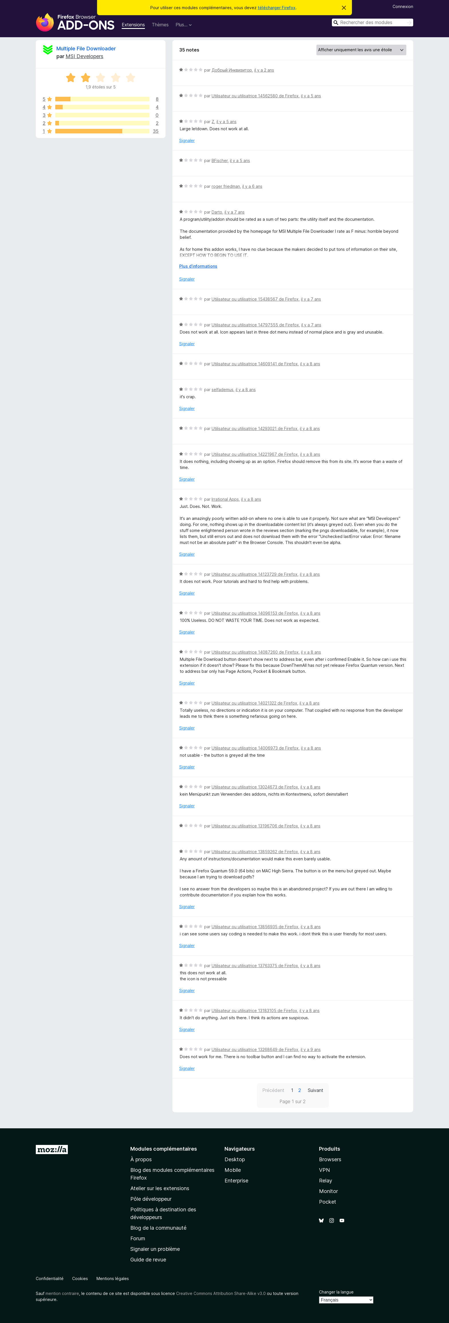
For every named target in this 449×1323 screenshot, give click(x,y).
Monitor (328, 1191)
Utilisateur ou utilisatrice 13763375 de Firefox (255, 965)
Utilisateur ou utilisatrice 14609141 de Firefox (255, 363)
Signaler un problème (155, 1249)
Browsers (330, 1159)
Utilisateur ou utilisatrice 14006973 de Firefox (255, 748)
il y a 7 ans (234, 212)
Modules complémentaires (163, 1149)
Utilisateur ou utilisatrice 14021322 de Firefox (254, 703)
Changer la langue (336, 1292)
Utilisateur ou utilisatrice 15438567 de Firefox (255, 299)
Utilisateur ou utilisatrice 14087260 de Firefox (255, 652)
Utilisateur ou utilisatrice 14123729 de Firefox (255, 574)
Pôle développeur (151, 1199)
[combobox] (372, 22)
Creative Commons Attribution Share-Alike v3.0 (221, 1293)
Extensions (133, 24)
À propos (141, 1159)
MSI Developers (84, 56)
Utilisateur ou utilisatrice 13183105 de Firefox (254, 1010)
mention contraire (62, 1293)
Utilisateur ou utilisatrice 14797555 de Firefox (255, 324)
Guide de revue (148, 1260)
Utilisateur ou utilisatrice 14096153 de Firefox (255, 613)
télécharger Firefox (277, 7)
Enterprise (236, 1181)
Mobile (232, 1170)
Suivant (315, 1090)
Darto (217, 212)
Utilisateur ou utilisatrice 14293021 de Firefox (255, 428)
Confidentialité (50, 1278)
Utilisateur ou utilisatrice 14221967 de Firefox (255, 454)
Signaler (187, 140)
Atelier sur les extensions (159, 1188)
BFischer (220, 160)
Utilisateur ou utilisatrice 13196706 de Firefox (255, 825)
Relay (325, 1181)
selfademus (222, 389)
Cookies (80, 1278)
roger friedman (226, 186)
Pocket (327, 1202)
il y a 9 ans (311, 1049)
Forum (137, 1238)
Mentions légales (113, 1278)
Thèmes (160, 24)
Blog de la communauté (158, 1228)
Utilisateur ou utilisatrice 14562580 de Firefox (255, 95)
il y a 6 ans (252, 186)
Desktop (234, 1159)
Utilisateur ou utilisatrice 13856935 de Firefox (255, 926)
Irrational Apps (225, 499)
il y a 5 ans (311, 95)
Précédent (273, 1090)
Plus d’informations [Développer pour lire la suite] (198, 266)
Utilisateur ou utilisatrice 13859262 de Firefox (255, 851)
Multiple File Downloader (86, 49)
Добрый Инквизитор (232, 70)
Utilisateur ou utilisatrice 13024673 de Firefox (255, 786)
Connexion (403, 6)
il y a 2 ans (264, 70)
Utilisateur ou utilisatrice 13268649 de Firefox (255, 1049)
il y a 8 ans (310, 363)
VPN (324, 1170)
